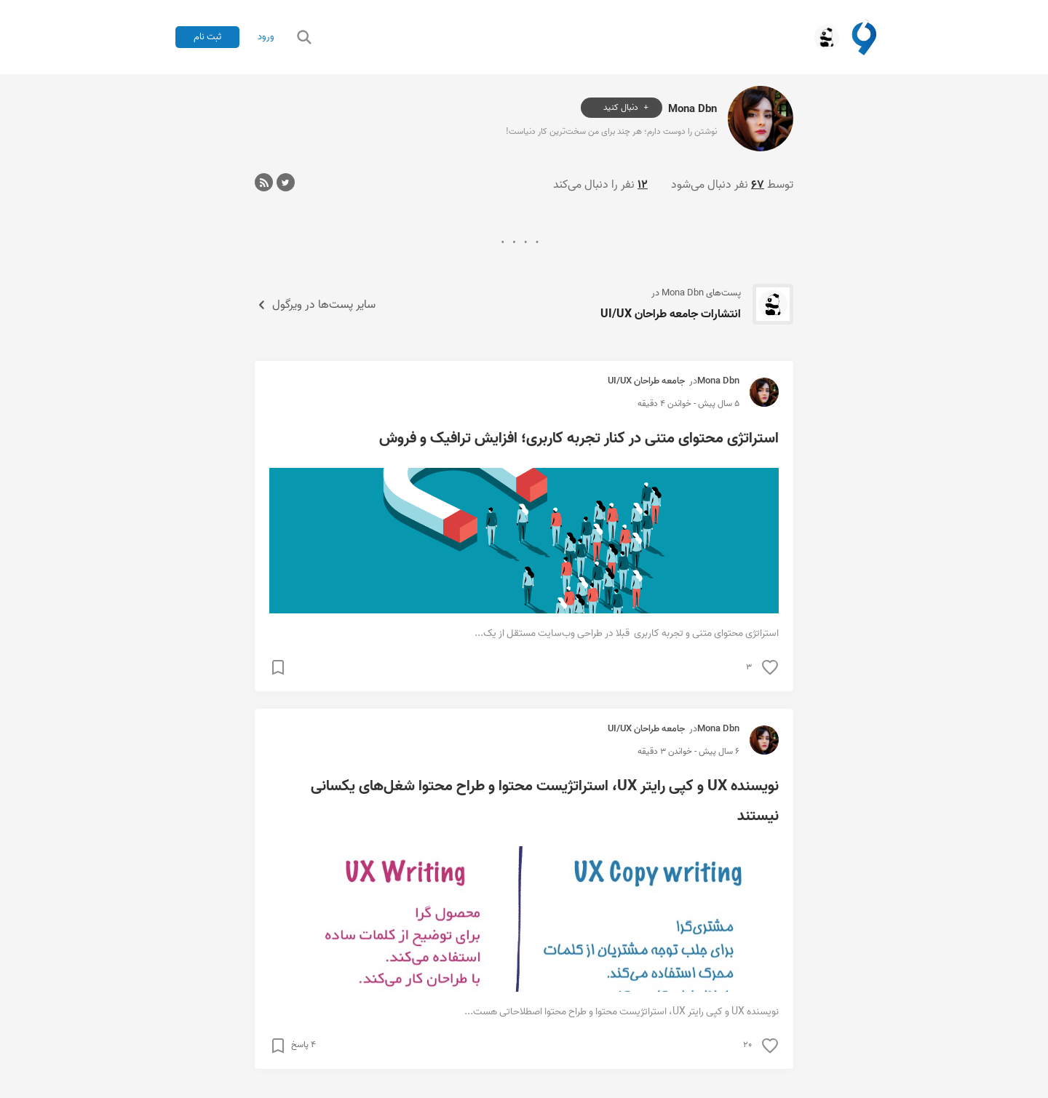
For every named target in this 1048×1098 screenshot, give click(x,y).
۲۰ (747, 1044)
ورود (266, 37)
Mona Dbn (692, 108)
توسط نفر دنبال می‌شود (732, 184)
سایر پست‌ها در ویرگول (315, 304)
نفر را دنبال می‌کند (600, 184)
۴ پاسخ (303, 1044)
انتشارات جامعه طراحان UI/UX (670, 314)
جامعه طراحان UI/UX (646, 381)
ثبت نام (207, 36)
